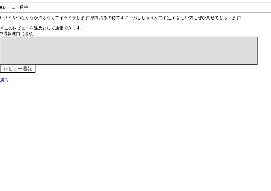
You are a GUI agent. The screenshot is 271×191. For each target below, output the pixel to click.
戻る (4, 85)
